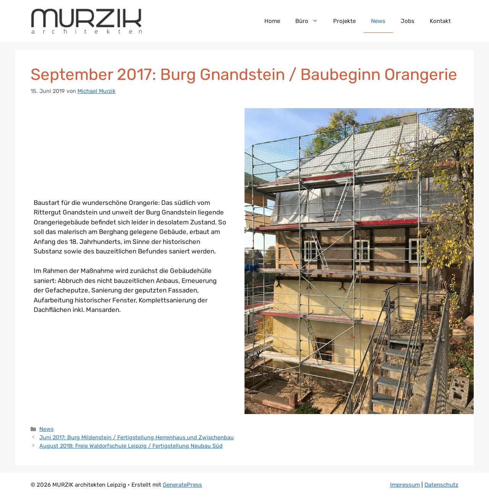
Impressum (405, 484)
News (378, 21)
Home (272, 21)
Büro (310, 21)
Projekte (344, 21)
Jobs (408, 21)
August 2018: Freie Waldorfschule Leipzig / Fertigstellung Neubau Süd (131, 445)
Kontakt (440, 21)
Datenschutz (441, 484)
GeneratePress (182, 484)
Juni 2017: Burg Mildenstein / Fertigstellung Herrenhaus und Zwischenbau (136, 437)
